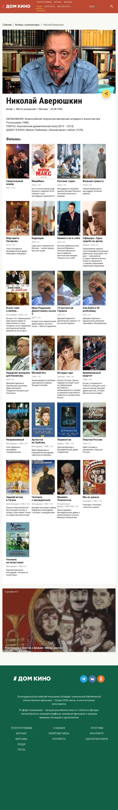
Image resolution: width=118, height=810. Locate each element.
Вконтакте (97, 733)
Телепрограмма (44, 2)
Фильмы (68, 2)
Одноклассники (97, 739)
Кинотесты (49, 7)
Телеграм (96, 728)
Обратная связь (59, 733)
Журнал (57, 2)
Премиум (40, 11)
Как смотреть (63, 7)
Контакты (59, 739)
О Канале (59, 728)
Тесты (21, 749)
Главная (7, 24)
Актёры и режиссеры (27, 24)
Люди (39, 7)
